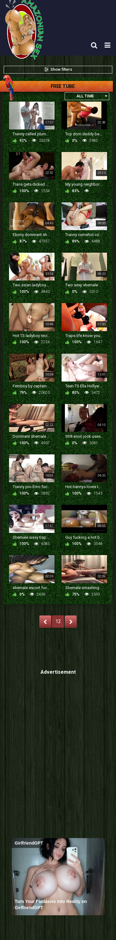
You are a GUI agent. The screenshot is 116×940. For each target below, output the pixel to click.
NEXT (71, 621)
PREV (45, 621)
